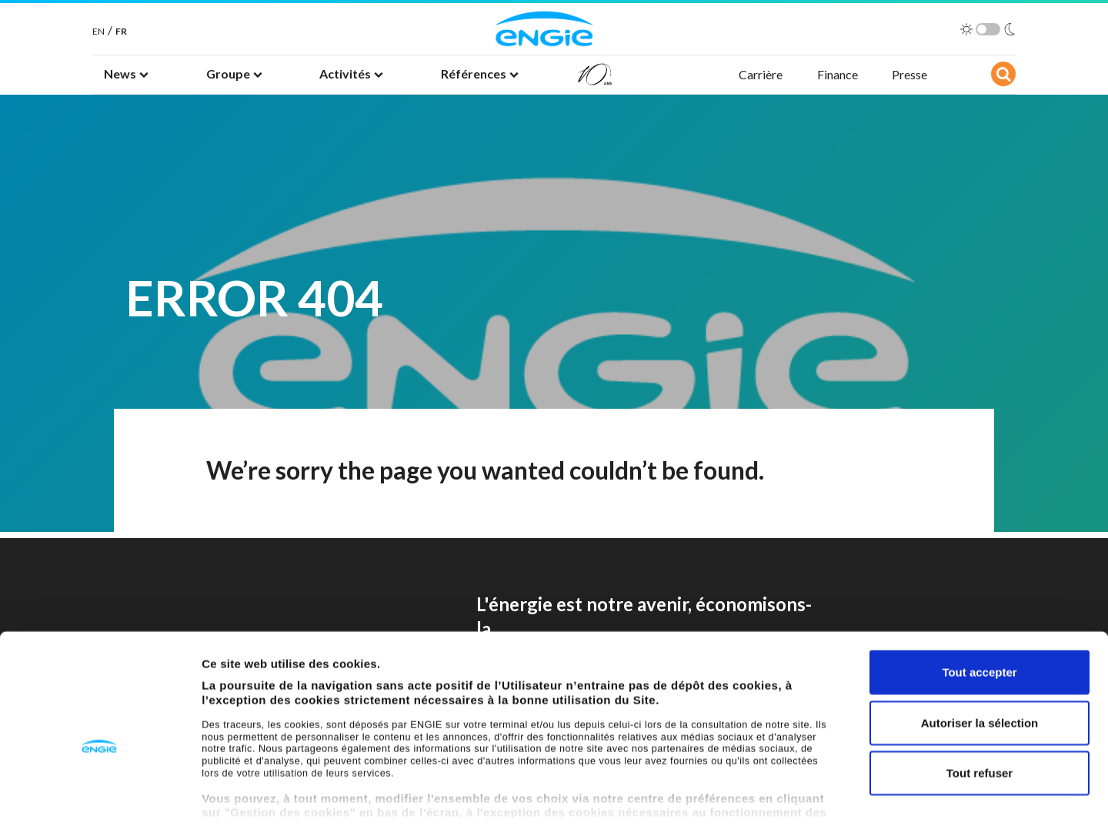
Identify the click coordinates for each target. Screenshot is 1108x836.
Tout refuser (979, 701)
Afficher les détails (847, 805)
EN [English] (98, 31)
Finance (837, 74)
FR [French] (121, 31)
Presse (909, 74)
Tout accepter (979, 600)
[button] (126, 75)
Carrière (761, 74)
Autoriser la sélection (980, 650)
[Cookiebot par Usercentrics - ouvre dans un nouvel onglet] (99, 806)
